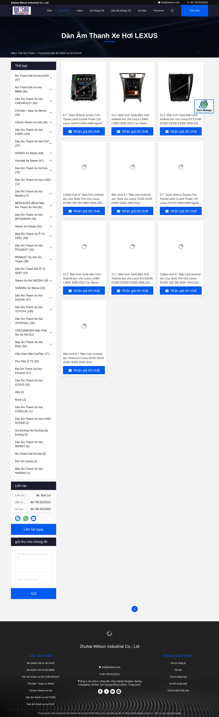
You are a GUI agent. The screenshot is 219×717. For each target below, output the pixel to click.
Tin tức (178, 670)
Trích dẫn (194, 10)
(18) (29, 320)
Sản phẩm (64, 10)
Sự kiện (142, 10)
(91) (29, 205)
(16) (30, 288)
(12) (32, 181)
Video (79, 10)
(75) (31, 170)
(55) (29, 101)
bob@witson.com (169, 2)
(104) (29, 131)
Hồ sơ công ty (178, 663)
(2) (19, 392)
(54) (29, 344)
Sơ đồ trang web (178, 683)
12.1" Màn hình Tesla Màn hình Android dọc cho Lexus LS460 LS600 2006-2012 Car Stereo (130, 119)
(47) (32, 77)
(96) (28, 89)
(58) (29, 153)
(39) (30, 112)
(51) (31, 332)
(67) (29, 160)
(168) (29, 309)
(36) (28, 259)
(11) (28, 370)
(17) (29, 193)
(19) (31, 280)
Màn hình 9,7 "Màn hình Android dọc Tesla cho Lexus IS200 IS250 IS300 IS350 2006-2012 (131, 198)
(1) (29, 409)
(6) (30, 453)
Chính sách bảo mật (178, 690)
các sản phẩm (26, 53)
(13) (30, 270)
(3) (31, 432)
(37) (32, 143)
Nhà (49, 10)
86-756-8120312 (197, 2)
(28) (31, 122)
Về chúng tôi (96, 10)
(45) (29, 216)
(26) (27, 361)
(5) (29, 444)
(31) (29, 247)
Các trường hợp (178, 676)
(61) (28, 226)
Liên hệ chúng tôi (121, 10)
